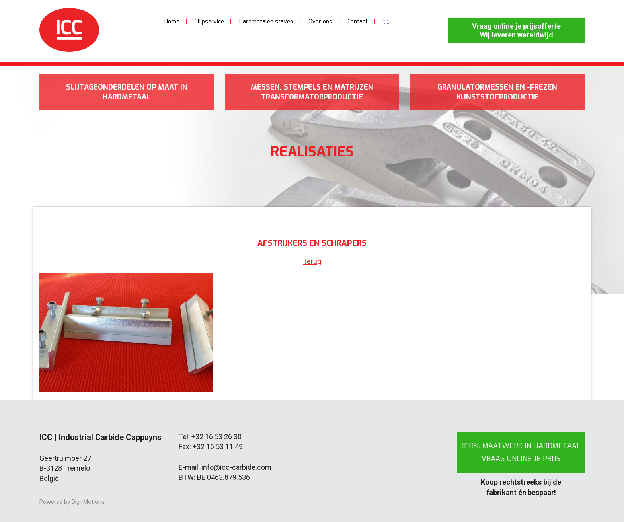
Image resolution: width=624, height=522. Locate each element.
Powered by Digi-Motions (72, 501)
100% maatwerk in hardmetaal (521, 452)
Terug (312, 261)
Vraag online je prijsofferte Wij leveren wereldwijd (516, 30)
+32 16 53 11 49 (218, 446)
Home (171, 21)
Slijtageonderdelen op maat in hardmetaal (126, 92)
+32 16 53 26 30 (216, 436)
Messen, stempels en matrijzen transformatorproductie (312, 92)
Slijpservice (209, 21)
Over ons (320, 21)
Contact (357, 21)
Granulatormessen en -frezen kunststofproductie (497, 92)
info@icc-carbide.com (236, 467)
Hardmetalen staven (266, 21)
